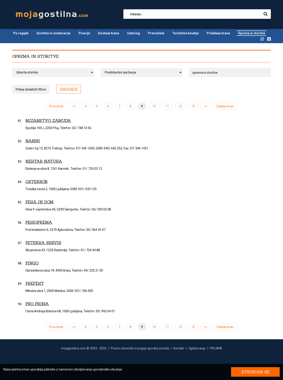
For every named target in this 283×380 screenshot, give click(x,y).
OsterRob (36, 181)
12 (180, 106)
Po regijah (21, 33)
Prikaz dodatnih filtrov (31, 89)
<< (74, 106)
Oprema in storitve (251, 33)
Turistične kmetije (185, 33)
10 (154, 106)
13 (193, 106)
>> (205, 106)
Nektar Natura (43, 161)
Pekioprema (38, 222)
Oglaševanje (197, 349)
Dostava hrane (108, 33)
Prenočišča (156, 33)
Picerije (84, 33)
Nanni (32, 140)
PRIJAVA (216, 349)
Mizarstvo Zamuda (48, 120)
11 (167, 106)
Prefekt (34, 283)
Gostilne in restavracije (53, 33)
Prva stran (56, 106)
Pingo (32, 263)
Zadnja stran (225, 106)
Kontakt (178, 349)
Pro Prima (37, 303)
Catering (133, 33)
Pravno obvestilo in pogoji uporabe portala (140, 349)
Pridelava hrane (218, 33)
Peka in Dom (39, 201)
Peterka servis (43, 242)
